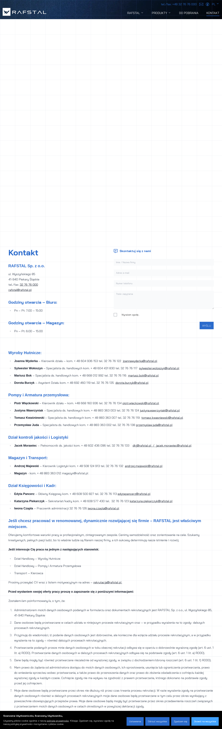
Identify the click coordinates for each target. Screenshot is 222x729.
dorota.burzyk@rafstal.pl (132, 383)
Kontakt (212, 13)
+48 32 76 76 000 (179, 4)
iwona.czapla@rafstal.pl (103, 508)
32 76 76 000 (29, 285)
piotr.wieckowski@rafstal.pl (140, 403)
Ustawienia (135, 721)
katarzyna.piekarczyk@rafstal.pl (151, 501)
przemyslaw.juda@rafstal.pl (154, 425)
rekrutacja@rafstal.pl (107, 582)
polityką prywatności (58, 720)
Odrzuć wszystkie (157, 721)
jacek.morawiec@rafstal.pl (173, 445)
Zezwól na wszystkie (205, 721)
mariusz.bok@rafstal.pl (143, 375)
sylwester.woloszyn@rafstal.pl (159, 368)
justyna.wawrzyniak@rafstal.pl (160, 410)
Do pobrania (188, 13)
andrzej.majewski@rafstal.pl (143, 466)
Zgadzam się (180, 721)
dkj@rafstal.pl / (144, 445)
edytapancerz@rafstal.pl (134, 494)
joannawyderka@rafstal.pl (140, 361)
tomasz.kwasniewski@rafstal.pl (162, 418)
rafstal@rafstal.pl (20, 290)
